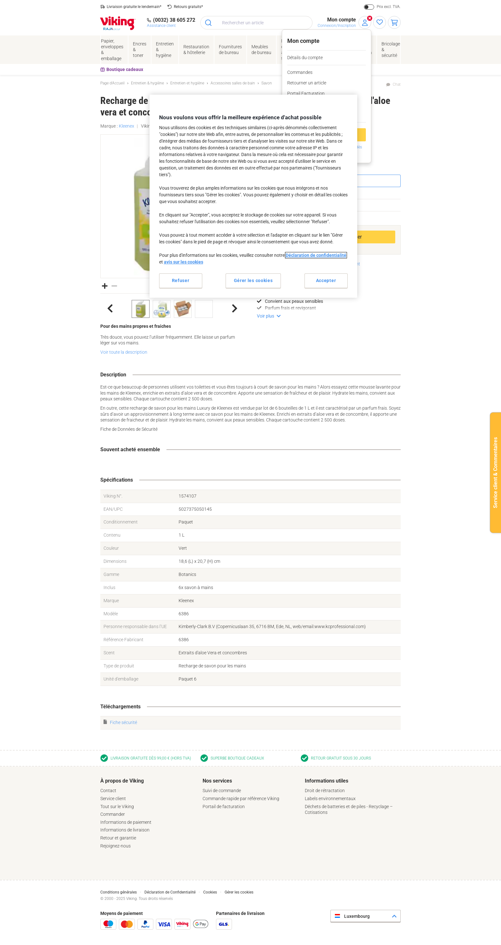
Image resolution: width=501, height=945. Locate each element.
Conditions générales (118, 892)
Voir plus (265, 316)
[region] (253, 196)
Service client (113, 798)
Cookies (210, 892)
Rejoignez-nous (115, 845)
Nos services (217, 781)
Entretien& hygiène (165, 49)
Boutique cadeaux (121, 69)
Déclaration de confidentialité (316, 255)
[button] (104, 285)
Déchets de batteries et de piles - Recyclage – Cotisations (349, 809)
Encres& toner (139, 49)
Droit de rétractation (325, 790)
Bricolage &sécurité (391, 49)
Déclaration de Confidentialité (170, 892)
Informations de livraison (125, 829)
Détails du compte (305, 57)
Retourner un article (306, 82)
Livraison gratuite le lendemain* (134, 6)
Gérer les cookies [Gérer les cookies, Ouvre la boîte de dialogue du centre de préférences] (253, 280)
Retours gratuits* (188, 6)
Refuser (180, 280)
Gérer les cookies (239, 892)
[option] (141, 309)
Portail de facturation (224, 806)
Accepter (326, 280)
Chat (397, 84)
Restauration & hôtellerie (196, 49)
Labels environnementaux (330, 798)
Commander (112, 814)
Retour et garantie (118, 837)
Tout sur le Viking (117, 806)
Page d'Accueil (112, 83)
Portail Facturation (306, 93)
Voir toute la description (123, 352)
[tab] (148, 813)
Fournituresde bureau (230, 49)
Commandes (299, 72)
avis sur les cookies (183, 261)
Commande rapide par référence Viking (241, 798)
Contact (108, 790)
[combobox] (256, 22)
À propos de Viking (122, 781)
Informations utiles (326, 781)
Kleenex (126, 126)
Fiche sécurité (123, 722)
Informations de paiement (125, 822)
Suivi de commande (222, 790)
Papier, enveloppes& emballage (112, 49)
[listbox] (172, 309)
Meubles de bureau (261, 49)
